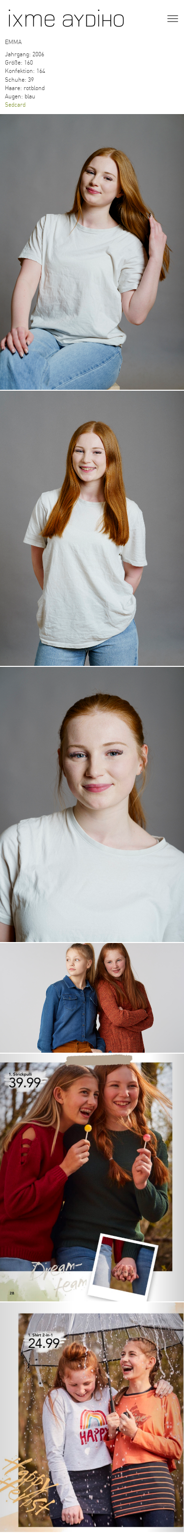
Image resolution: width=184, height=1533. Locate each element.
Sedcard (15, 105)
